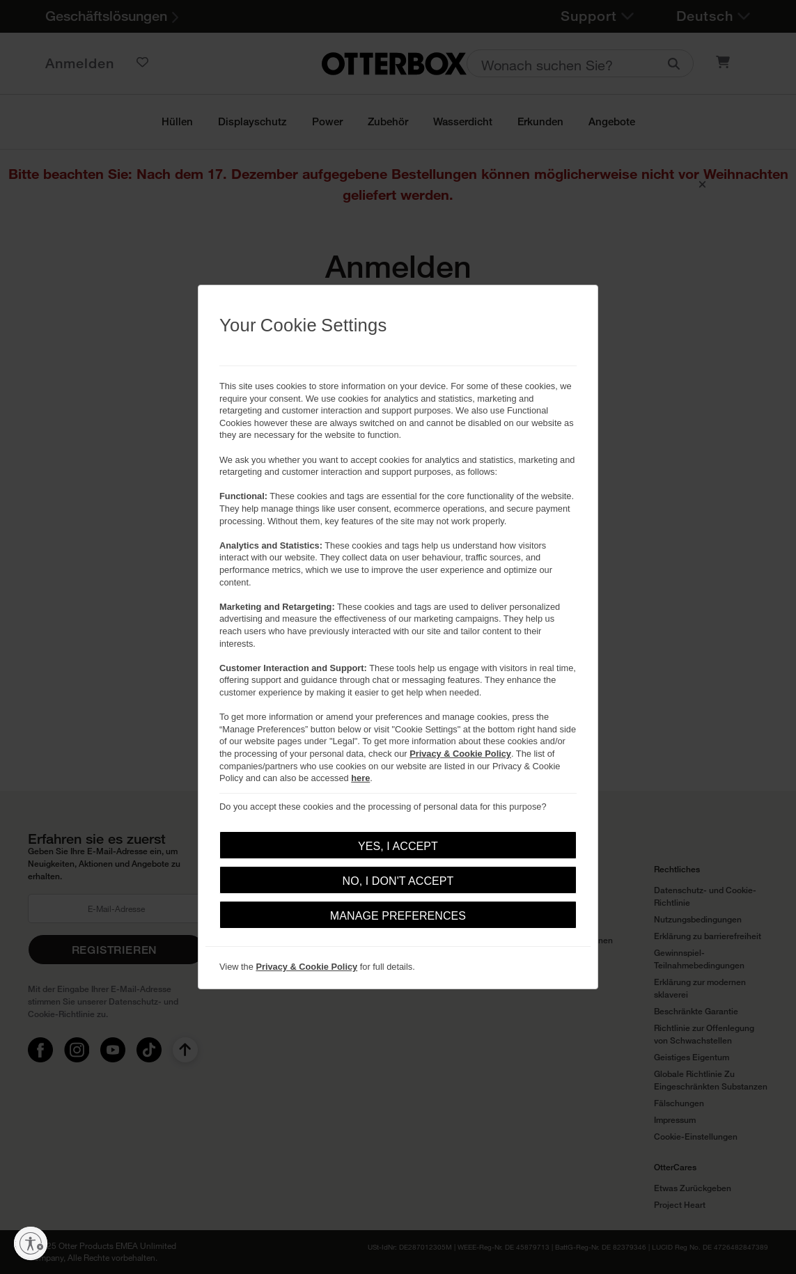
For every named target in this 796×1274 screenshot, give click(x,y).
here (360, 778)
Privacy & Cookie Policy (460, 753)
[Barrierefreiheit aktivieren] (30, 1243)
